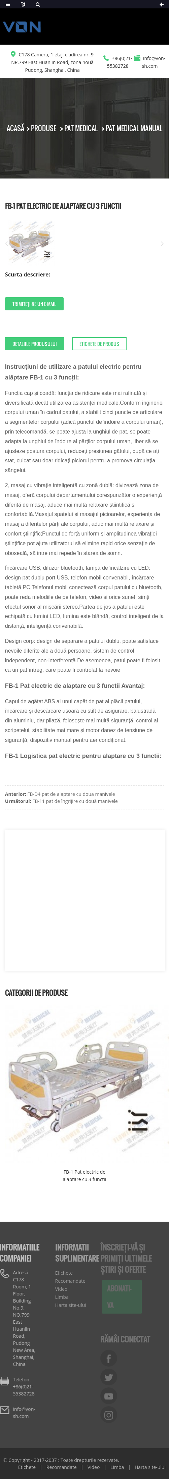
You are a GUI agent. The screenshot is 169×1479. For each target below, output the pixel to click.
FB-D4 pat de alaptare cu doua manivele (71, 794)
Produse (43, 128)
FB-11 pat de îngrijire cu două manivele (75, 801)
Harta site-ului (66, 1305)
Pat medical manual (134, 128)
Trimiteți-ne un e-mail (34, 303)
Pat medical (81, 128)
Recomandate (66, 1281)
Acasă (15, 128)
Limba (58, 1297)
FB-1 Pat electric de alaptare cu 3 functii (84, 1175)
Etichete (60, 1273)
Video (57, 1289)
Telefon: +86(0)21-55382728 (19, 1386)
